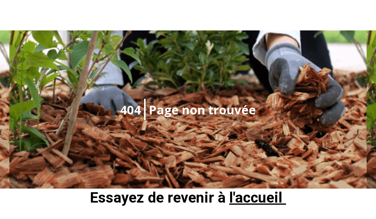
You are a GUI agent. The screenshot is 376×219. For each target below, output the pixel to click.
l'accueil (257, 197)
